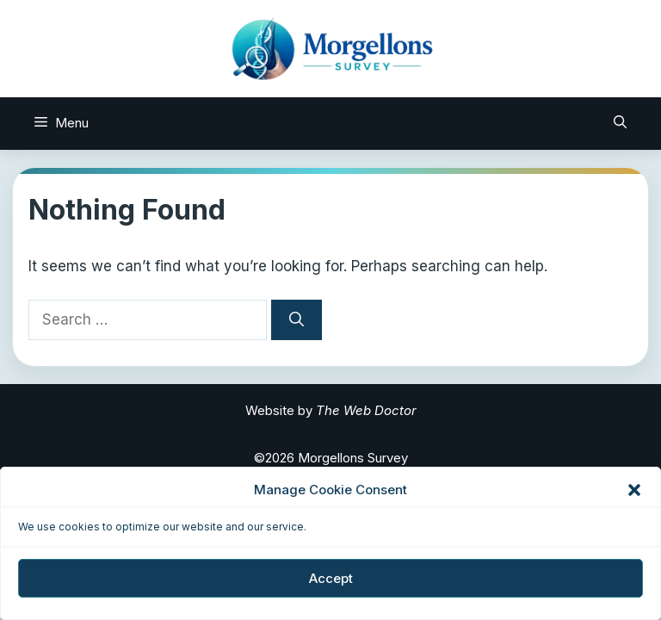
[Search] (296, 320)
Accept (331, 578)
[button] (634, 490)
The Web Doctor (366, 410)
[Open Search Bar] (620, 123)
